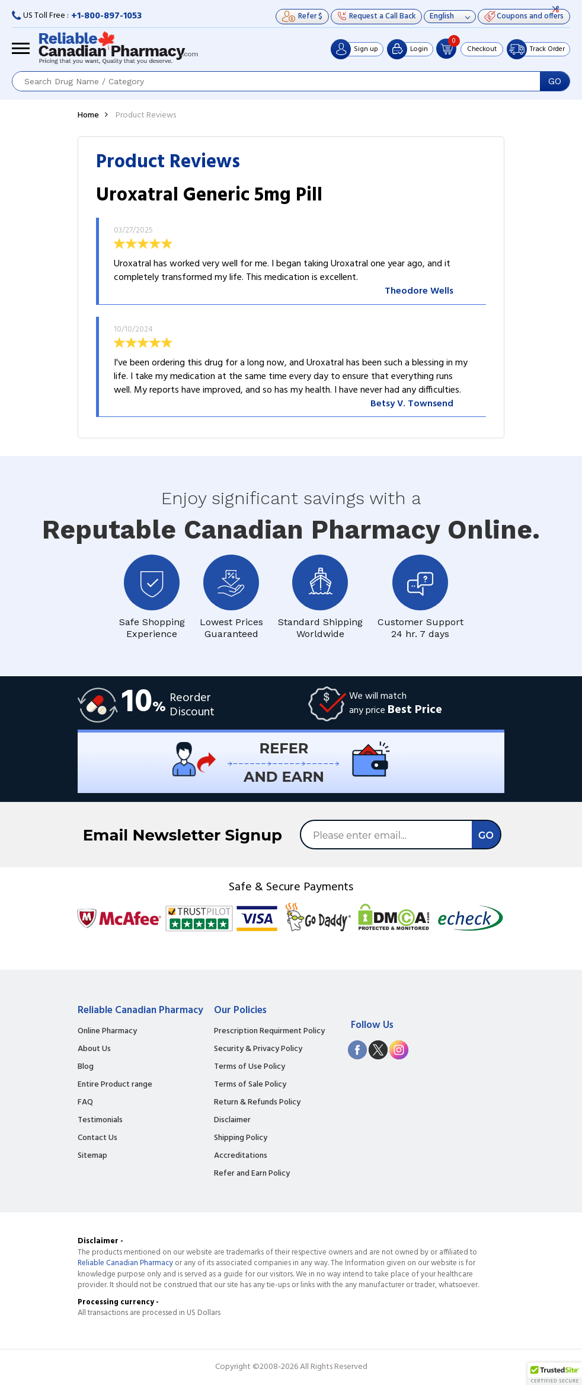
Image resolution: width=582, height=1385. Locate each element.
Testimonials (100, 1120)
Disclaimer (232, 1120)
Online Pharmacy (107, 1031)
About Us (94, 1049)
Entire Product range (115, 1085)
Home (88, 115)
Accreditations (240, 1156)
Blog (86, 1067)
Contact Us (97, 1138)
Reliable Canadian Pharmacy (125, 1263)
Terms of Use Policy (249, 1067)
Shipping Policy (240, 1138)
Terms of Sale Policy (250, 1085)
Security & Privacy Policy (258, 1049)
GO (554, 81)
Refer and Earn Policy (252, 1174)
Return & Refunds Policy (257, 1103)
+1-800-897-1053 (106, 16)
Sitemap (92, 1156)
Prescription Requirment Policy (269, 1031)
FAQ (85, 1103)
